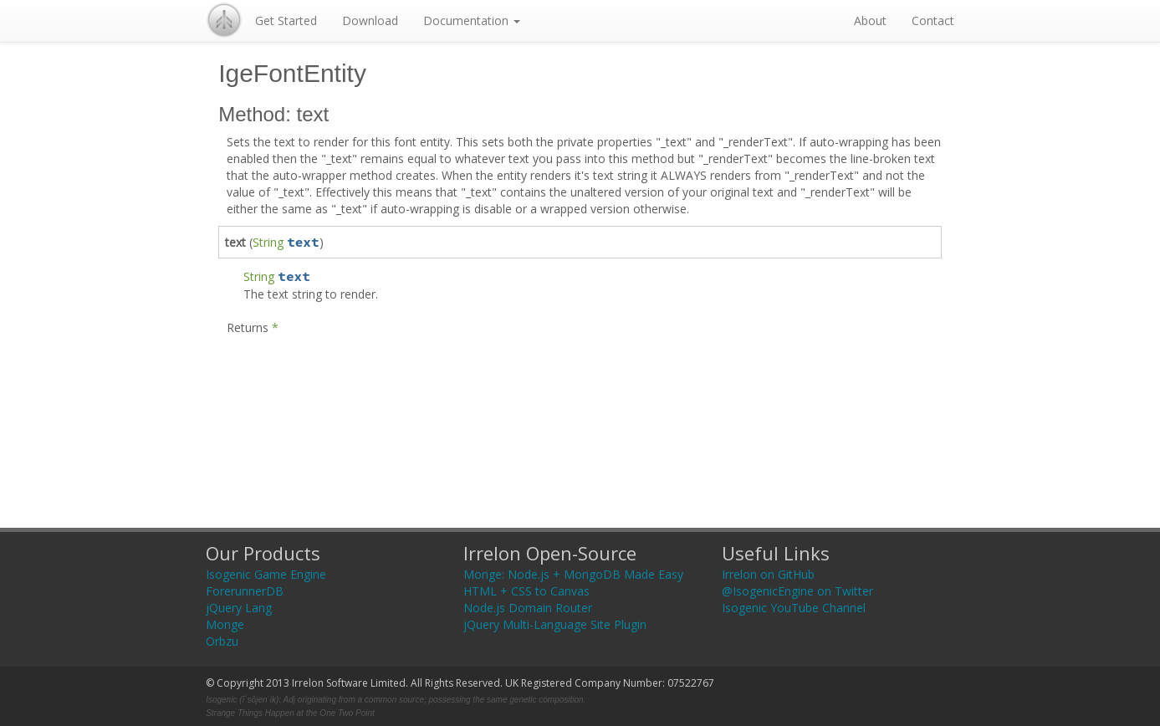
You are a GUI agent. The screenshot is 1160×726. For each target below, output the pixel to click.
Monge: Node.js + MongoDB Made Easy (573, 574)
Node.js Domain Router (527, 608)
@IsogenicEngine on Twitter (797, 591)
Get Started (286, 20)
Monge (225, 624)
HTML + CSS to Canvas (526, 591)
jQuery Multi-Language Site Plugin (554, 624)
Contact (933, 20)
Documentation (471, 20)
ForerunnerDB (245, 591)
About (870, 20)
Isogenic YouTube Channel (794, 608)
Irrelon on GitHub (768, 574)
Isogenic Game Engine (266, 574)
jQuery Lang (239, 608)
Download (370, 20)
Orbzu (222, 641)
